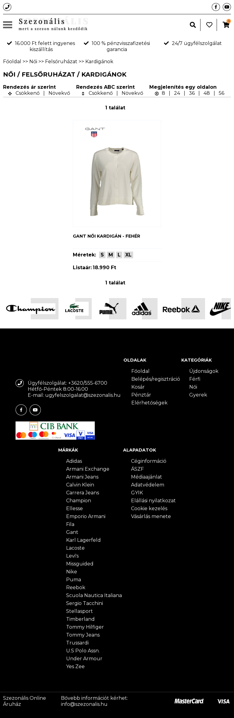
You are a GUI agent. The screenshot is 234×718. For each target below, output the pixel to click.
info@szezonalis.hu (84, 704)
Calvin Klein (80, 485)
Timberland (80, 619)
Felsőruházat (61, 61)
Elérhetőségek (149, 403)
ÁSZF (137, 469)
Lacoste (75, 548)
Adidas (74, 461)
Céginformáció (148, 461)
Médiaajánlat (146, 477)
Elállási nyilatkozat (153, 500)
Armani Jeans (82, 477)
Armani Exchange (87, 469)
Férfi (194, 379)
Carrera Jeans (82, 493)
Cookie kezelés (149, 508)
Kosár (138, 387)
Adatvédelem (147, 485)
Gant (72, 532)
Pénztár (141, 395)
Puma (73, 579)
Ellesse (74, 508)
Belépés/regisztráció (155, 379)
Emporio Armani (85, 516)
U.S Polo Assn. (83, 651)
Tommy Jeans (83, 635)
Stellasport (79, 611)
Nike (71, 572)
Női (33, 61)
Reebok (75, 587)
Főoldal (12, 61)
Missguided (80, 564)
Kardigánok (99, 61)
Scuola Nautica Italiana (94, 595)
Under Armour (84, 658)
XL (128, 255)
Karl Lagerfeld (83, 540)
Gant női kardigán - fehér (106, 236)
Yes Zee (75, 666)
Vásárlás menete (151, 516)
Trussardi (77, 643)
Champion (78, 500)
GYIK (137, 493)
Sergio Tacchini (84, 603)
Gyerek (198, 395)
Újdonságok (203, 371)
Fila (70, 524)
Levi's (72, 556)
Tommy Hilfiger (85, 627)
